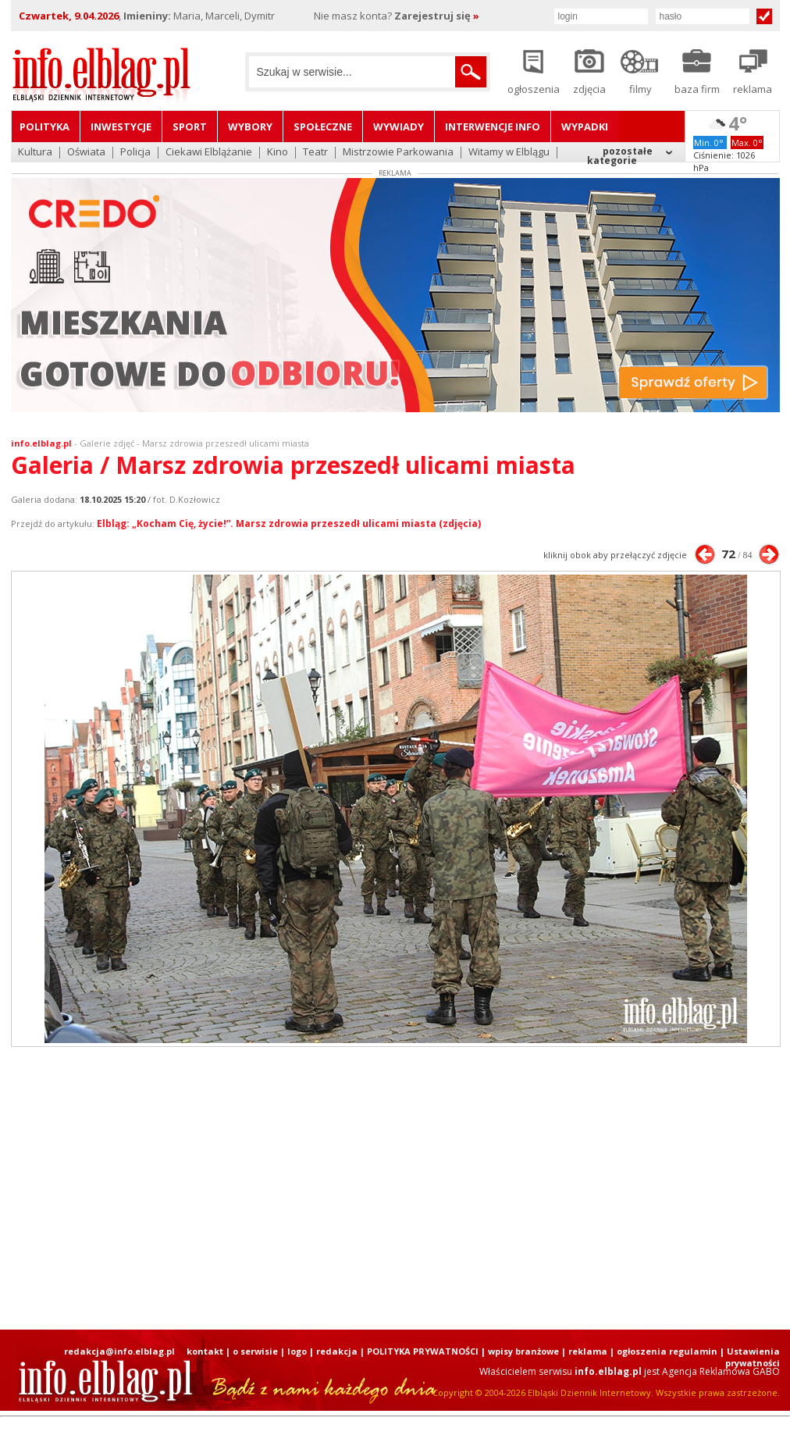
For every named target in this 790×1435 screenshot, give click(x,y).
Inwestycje (121, 126)
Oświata (86, 152)
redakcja (337, 1351)
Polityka (44, 126)
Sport (190, 126)
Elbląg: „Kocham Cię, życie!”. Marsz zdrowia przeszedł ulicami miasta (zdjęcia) (289, 523)
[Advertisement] (359, 1188)
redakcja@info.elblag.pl (119, 1351)
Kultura (35, 152)
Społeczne (323, 126)
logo (297, 1351)
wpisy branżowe (523, 1351)
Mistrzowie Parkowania (398, 152)
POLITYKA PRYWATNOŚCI (423, 1351)
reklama (587, 1351)
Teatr (315, 152)
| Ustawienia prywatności (750, 1357)
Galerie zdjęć (107, 443)
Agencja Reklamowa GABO (721, 1371)
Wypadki (584, 126)
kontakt (205, 1351)
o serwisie (255, 1351)
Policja (135, 152)
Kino (277, 152)
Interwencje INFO (492, 126)
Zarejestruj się (436, 16)
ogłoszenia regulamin (667, 1351)
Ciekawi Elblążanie (208, 152)
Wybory (250, 126)
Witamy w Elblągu (509, 152)
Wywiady (398, 126)
